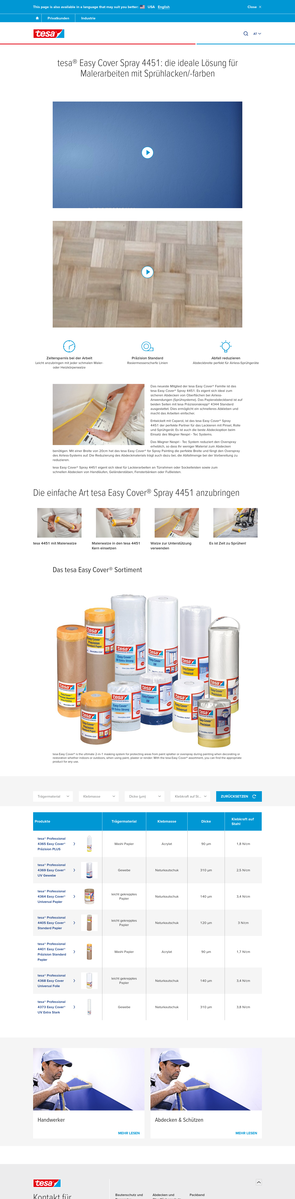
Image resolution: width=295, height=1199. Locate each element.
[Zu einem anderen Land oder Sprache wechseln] (257, 33)
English (164, 7)
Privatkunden (58, 18)
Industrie (88, 18)
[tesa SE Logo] (49, 33)
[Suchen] (246, 34)
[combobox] (53, 796)
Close (255, 7)
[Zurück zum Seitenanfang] (259, 1182)
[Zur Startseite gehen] (37, 18)
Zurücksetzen (239, 796)
